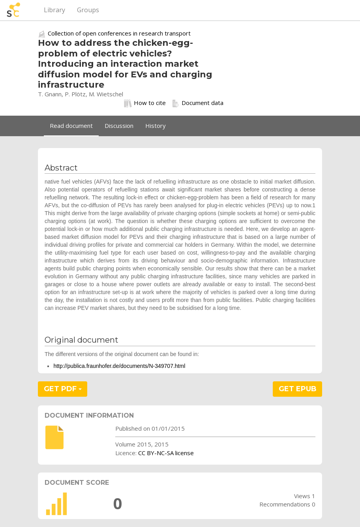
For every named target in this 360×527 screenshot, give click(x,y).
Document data (197, 103)
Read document (71, 125)
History (155, 125)
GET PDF (63, 388)
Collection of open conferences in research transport (119, 33)
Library (54, 10)
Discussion (119, 125)
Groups (88, 10)
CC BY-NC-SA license (166, 453)
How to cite (145, 103)
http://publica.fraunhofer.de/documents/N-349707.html (119, 366)
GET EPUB (298, 388)
